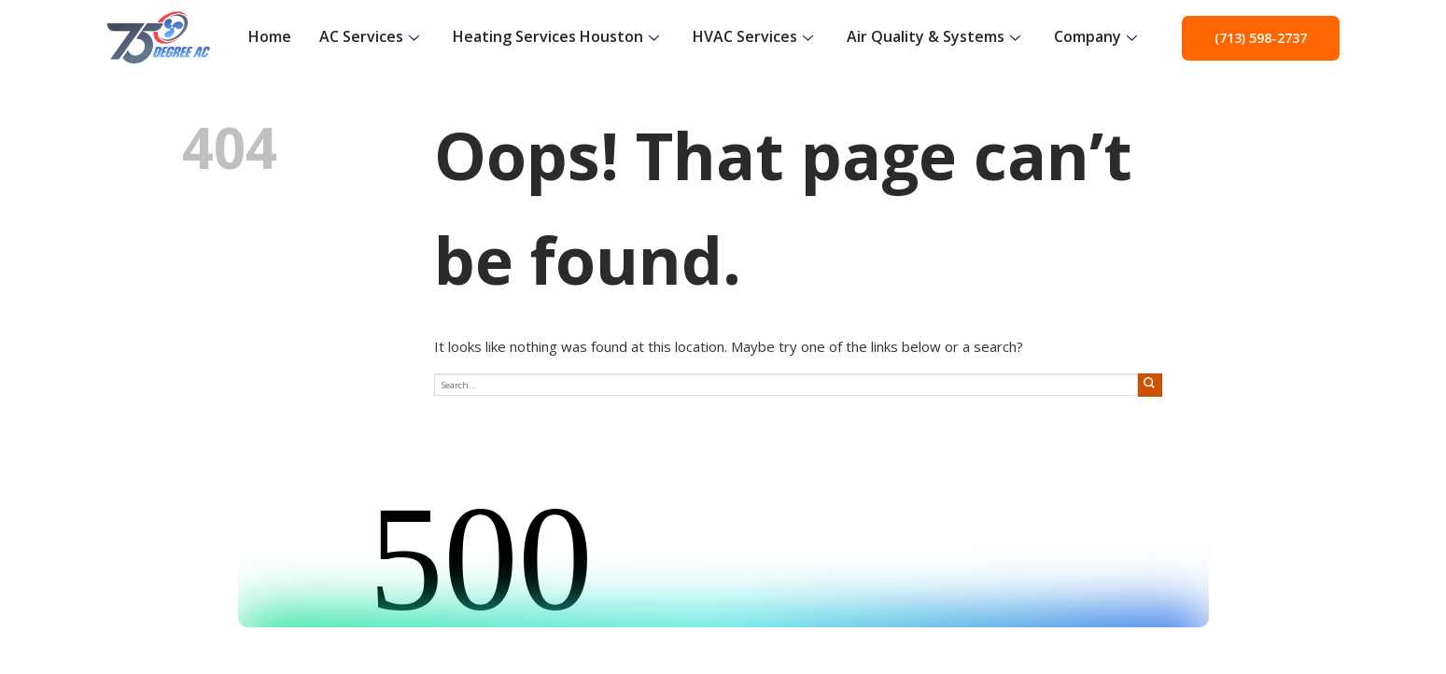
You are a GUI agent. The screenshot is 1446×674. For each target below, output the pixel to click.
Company (1095, 36)
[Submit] (1150, 385)
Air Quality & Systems (933, 36)
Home (269, 36)
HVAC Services (753, 36)
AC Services (369, 36)
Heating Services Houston (556, 36)
